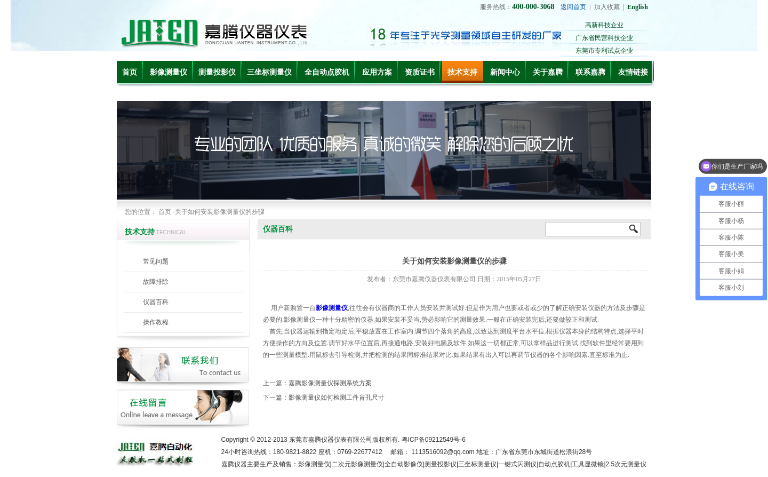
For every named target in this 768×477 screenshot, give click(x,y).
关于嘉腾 (548, 72)
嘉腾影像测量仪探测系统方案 (330, 383)
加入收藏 (607, 7)
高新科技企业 (604, 25)
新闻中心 (505, 72)
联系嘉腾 (590, 72)
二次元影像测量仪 (357, 464)
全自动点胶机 (327, 72)
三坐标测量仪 (269, 72)
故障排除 (156, 281)
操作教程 (156, 322)
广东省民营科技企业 (604, 38)
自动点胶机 (554, 464)
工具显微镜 (588, 464)
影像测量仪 (168, 72)
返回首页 (573, 7)
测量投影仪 (217, 72)
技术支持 (462, 72)
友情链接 (633, 72)
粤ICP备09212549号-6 (434, 439)
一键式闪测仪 (517, 464)
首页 (129, 72)
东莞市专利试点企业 (604, 50)
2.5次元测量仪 (626, 464)
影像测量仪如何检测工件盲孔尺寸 (337, 397)
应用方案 (377, 72)
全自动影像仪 (404, 464)
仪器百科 (156, 302)
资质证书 (420, 72)
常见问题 (156, 261)
